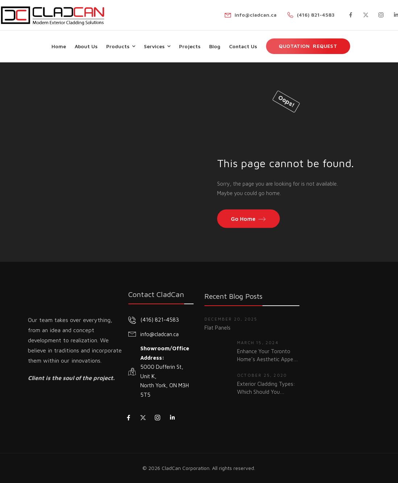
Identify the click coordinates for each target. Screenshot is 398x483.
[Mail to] (251, 15)
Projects (189, 46)
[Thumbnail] (217, 352)
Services (154, 46)
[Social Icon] (350, 15)
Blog (214, 46)
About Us (86, 46)
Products (117, 46)
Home (58, 46)
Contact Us (243, 46)
